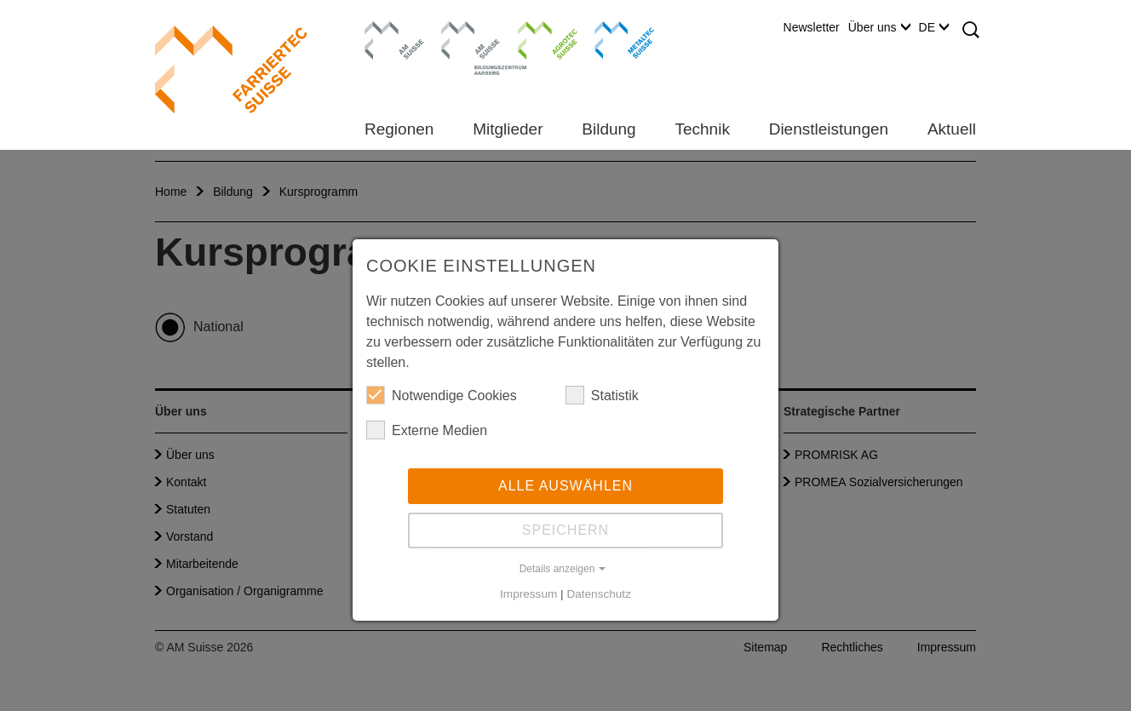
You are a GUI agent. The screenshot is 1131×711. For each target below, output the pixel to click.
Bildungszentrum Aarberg (471, 38)
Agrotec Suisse (535, 38)
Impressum (528, 594)
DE (934, 27)
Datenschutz (598, 594)
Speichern (565, 530)
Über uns (879, 27)
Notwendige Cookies (441, 395)
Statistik (602, 395)
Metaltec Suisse (613, 38)
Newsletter (812, 27)
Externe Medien (426, 430)
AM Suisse (389, 30)
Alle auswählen (565, 486)
